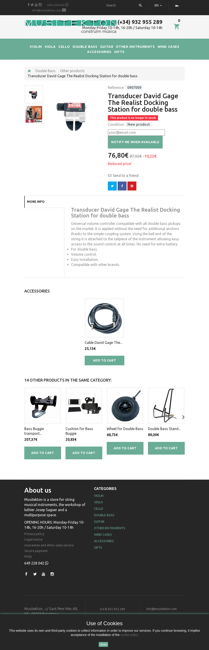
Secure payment (36, 551)
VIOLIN (36, 46)
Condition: (116, 124)
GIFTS (119, 52)
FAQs (28, 556)
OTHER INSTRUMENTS (135, 46)
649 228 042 (58, 5)
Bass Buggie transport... (34, 431)
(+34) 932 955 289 (136, 22)
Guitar (99, 521)
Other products (72, 71)
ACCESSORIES (99, 52)
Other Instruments (109, 528)
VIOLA (50, 46)
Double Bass (45, 71)
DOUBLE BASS (85, 46)
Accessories (104, 541)
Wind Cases (103, 534)
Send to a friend (126, 175)
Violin (98, 495)
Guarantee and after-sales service (49, 545)
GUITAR (106, 46)
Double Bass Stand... (164, 429)
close (103, 644)
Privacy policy (34, 534)
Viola (98, 502)
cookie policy (129, 635)
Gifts (98, 547)
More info (36, 201)
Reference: (116, 88)
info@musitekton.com (49, 10)
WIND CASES (168, 46)
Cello (98, 508)
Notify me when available (135, 142)
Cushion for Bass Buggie (79, 431)
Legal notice (33, 539)
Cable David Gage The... (103, 343)
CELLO (64, 46)
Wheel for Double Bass (125, 429)
